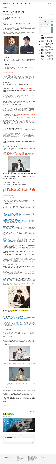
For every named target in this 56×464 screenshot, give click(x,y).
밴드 (13, 414)
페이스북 (3, 414)
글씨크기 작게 (52, 14)
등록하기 (32, 442)
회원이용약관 (18, 460)
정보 (29, 3)
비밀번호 (21, 435)
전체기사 (14, 3)
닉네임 (5, 435)
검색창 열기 (52, 3)
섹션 (17, 3)
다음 (20, 447)
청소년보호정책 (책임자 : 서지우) (20, 458)
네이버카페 (11, 414)
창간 (46, 3)
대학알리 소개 (18, 456)
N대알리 (21, 3)
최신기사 (41, 17)
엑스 (5, 414)
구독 (48, 3)
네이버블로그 (9, 414)
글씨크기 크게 (51, 14)
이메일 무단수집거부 (19, 459)
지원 (50, 3)
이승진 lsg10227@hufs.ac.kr (6, 14)
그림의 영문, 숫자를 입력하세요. (17, 437)
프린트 (48, 14)
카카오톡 (7, 414)
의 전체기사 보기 (32, 411)
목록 (45, 14)
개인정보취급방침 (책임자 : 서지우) (20, 457)
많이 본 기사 (42, 35)
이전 (17, 447)
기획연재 (25, 3)
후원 (44, 3)
